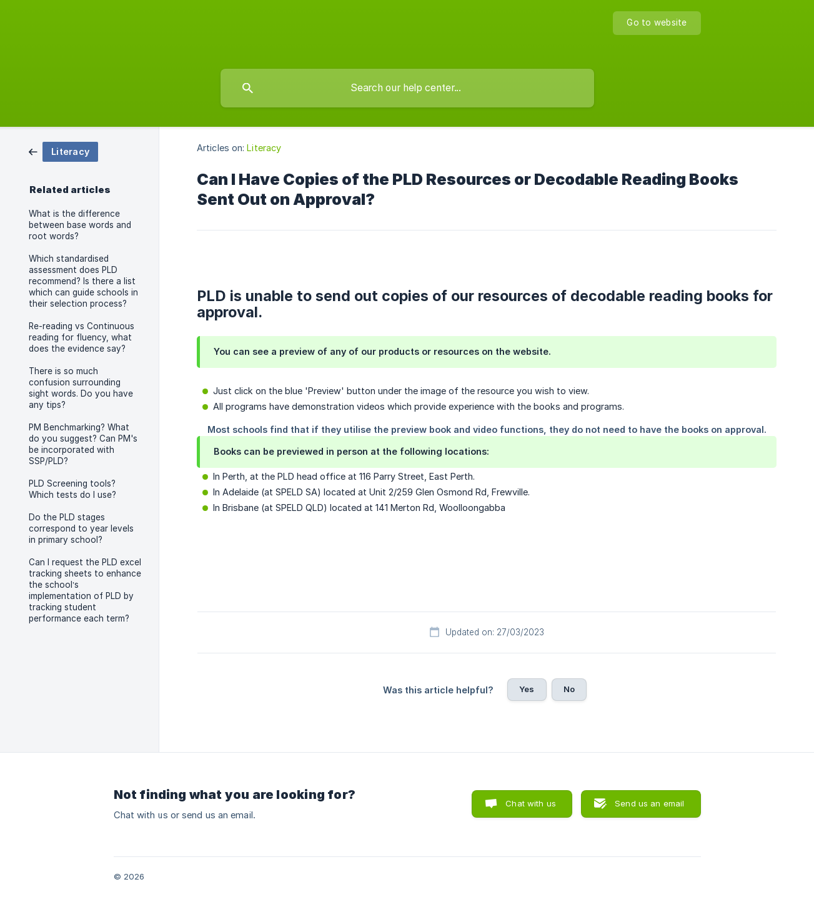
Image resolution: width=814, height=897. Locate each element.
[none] (656, 23)
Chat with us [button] (530, 803)
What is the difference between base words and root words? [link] (80, 225)
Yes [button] (526, 689)
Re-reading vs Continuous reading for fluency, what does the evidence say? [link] (81, 337)
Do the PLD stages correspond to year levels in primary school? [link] (81, 528)
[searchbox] (407, 88)
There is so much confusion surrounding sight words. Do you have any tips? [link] (81, 388)
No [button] (569, 689)
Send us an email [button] (649, 803)
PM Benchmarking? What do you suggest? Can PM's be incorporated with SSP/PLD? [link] (83, 444)
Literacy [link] (264, 147)
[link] (63, 151)
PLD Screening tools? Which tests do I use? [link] (72, 489)
